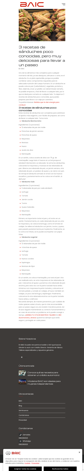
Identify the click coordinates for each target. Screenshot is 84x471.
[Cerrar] (79, 455)
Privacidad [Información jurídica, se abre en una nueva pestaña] (35, 466)
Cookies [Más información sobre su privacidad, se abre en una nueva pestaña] (27, 466)
